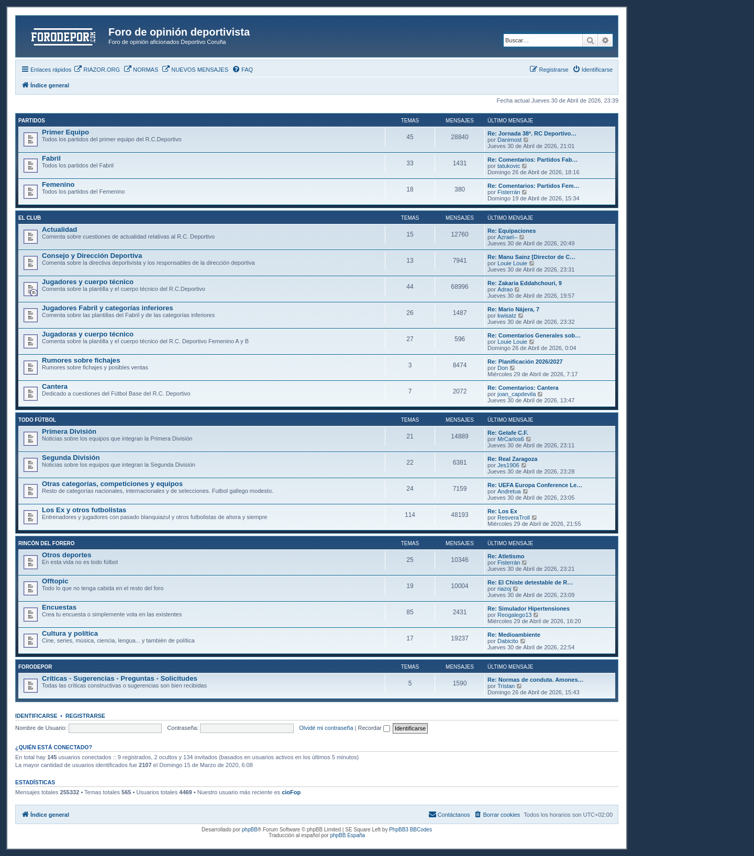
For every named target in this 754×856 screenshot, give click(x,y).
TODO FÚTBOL (37, 420)
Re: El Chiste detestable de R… (530, 582)
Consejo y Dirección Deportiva (92, 256)
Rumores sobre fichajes (81, 360)
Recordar (374, 728)
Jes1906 (508, 465)
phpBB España (347, 835)
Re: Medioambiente (513, 635)
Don (502, 368)
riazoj (504, 588)
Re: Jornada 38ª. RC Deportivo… (531, 133)
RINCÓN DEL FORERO (46, 543)
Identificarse (36, 716)
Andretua (509, 491)
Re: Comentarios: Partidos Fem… (533, 186)
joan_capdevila (516, 394)
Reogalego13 (514, 615)
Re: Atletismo (506, 556)
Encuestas (59, 607)
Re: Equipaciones (511, 231)
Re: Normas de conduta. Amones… (535, 680)
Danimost (509, 140)
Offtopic (55, 581)
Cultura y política (70, 633)
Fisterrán (508, 192)
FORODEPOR (35, 667)
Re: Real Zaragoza (512, 459)
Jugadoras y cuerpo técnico (88, 334)
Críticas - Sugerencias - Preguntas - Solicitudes (119, 678)
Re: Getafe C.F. (507, 433)
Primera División (69, 431)
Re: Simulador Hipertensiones (528, 608)
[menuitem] (97, 69)
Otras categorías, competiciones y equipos (112, 484)
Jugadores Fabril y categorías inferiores (107, 308)
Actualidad (59, 229)
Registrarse (85, 716)
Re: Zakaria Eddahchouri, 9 (524, 283)
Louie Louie (512, 263)
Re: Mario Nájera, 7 (513, 309)
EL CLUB (29, 218)
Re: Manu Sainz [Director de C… (531, 257)
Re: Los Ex (502, 511)
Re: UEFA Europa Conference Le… (534, 485)
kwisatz (506, 315)
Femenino (58, 184)
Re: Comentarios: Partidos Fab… (532, 159)
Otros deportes (67, 555)
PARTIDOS (31, 120)
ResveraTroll (513, 517)
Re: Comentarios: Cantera (523, 388)
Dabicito (507, 641)
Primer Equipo (65, 132)
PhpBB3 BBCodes (410, 829)
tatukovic (508, 166)
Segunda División (71, 457)
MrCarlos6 (510, 439)
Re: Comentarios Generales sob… (534, 335)
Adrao (505, 289)
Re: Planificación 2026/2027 (525, 361)
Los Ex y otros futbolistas (84, 510)
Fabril (51, 158)
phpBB (250, 829)
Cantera (55, 386)
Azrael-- (507, 237)
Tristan (506, 686)
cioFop (291, 792)
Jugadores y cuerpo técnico (88, 282)
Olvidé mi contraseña (326, 728)
